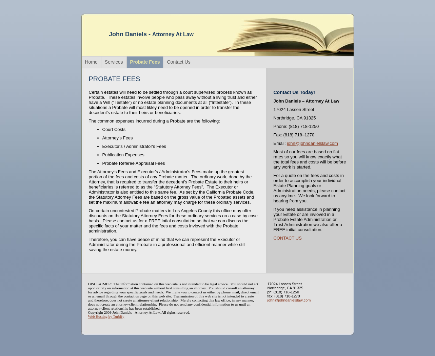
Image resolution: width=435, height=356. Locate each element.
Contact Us (178, 62)
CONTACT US (288, 238)
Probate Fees (145, 62)
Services (114, 62)
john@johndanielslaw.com (312, 143)
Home (91, 62)
